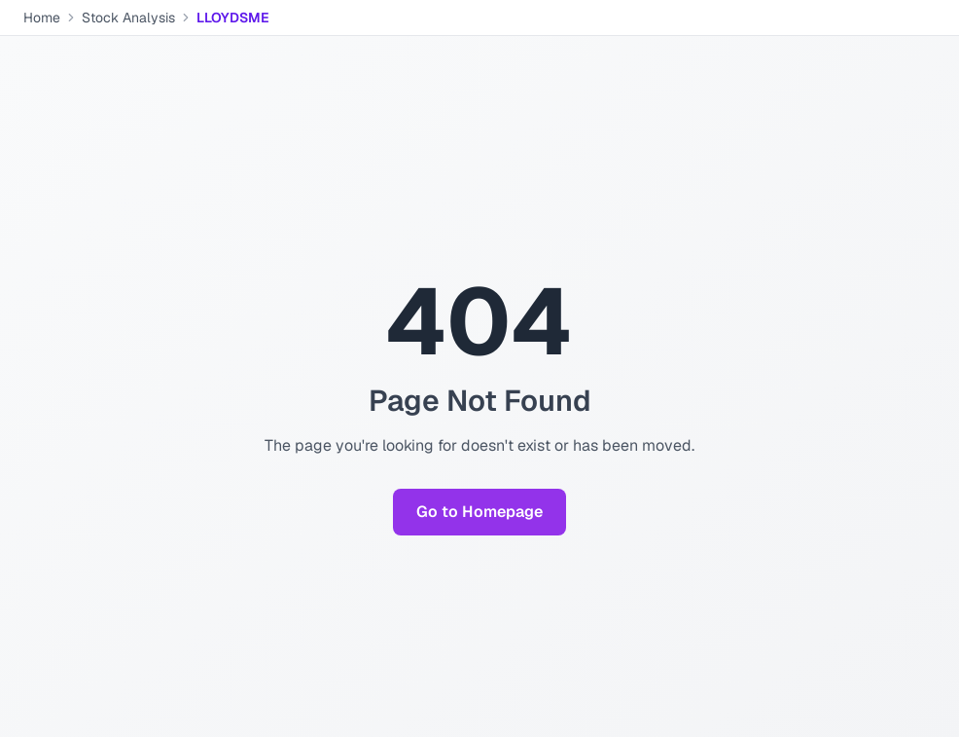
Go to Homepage (479, 511)
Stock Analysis (128, 17)
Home (41, 17)
